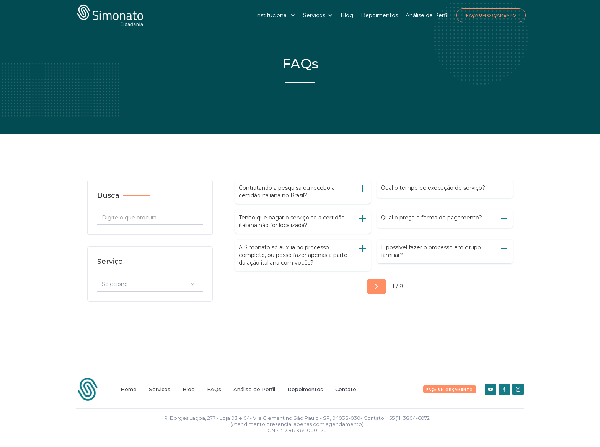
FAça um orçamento (449, 390)
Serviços (159, 389)
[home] (110, 15)
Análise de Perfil (427, 15)
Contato (345, 389)
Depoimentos (379, 15)
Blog (347, 15)
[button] (275, 15)
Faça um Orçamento (491, 15)
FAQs (214, 389)
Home (129, 389)
